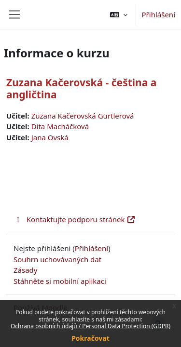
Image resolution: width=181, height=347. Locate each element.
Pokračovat (90, 338)
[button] (119, 14)
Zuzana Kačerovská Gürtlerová (82, 115)
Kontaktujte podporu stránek (75, 219)
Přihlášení (158, 14)
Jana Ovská (50, 137)
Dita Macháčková (60, 126)
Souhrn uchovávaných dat (57, 259)
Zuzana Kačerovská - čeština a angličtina (81, 88)
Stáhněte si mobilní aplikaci (60, 281)
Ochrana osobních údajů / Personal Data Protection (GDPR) (90, 326)
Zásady (25, 270)
